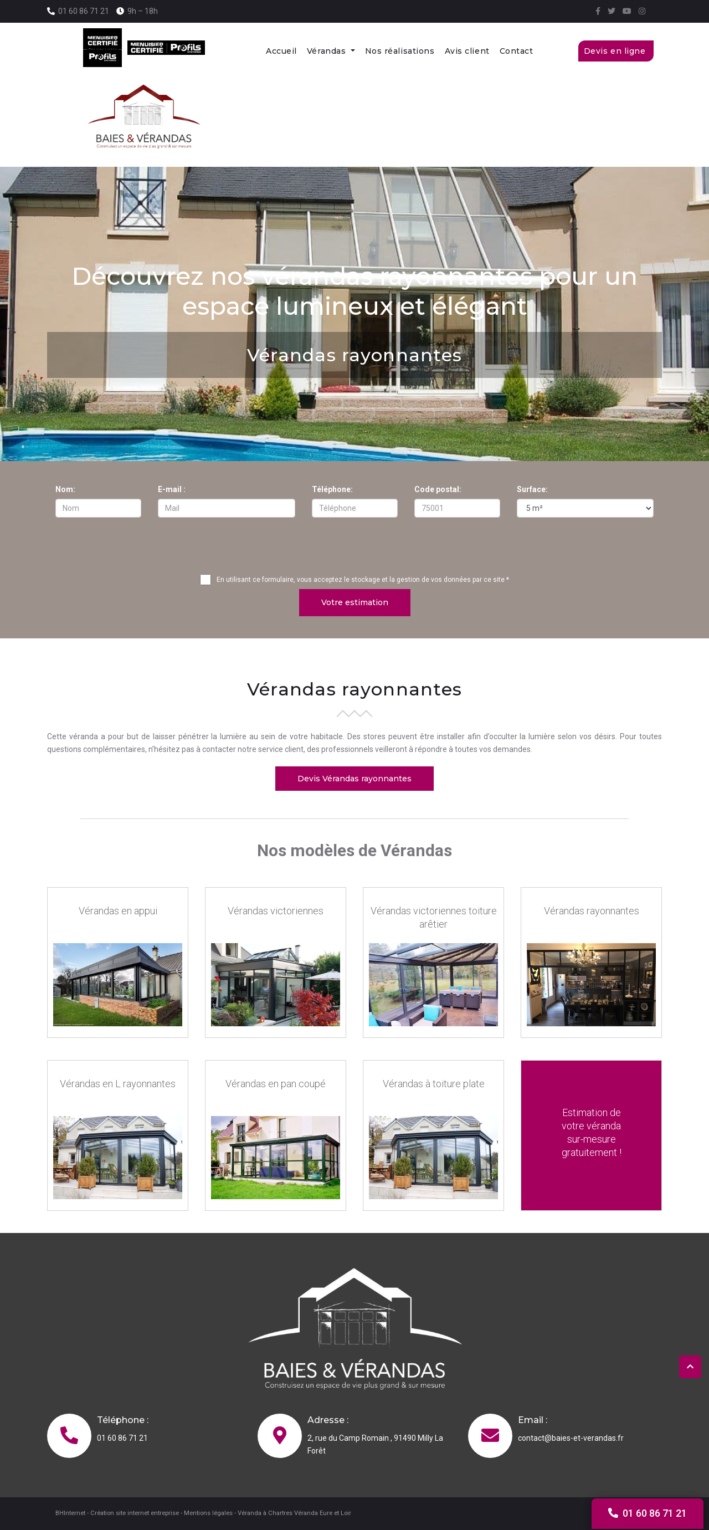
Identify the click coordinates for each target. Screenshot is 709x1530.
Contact (516, 51)
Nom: (65, 489)
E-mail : (172, 489)
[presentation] (354, 547)
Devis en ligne (616, 51)
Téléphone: (332, 489)
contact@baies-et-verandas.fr (571, 1438)
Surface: (532, 489)
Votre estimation (354, 602)
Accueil (281, 51)
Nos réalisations (400, 51)
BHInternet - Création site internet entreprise (117, 1513)
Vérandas (327, 51)
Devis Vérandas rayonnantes (354, 778)
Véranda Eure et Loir (322, 1513)
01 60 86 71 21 (83, 11)
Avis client (467, 51)
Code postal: (437, 489)
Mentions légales (208, 1513)
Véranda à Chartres (265, 1513)
